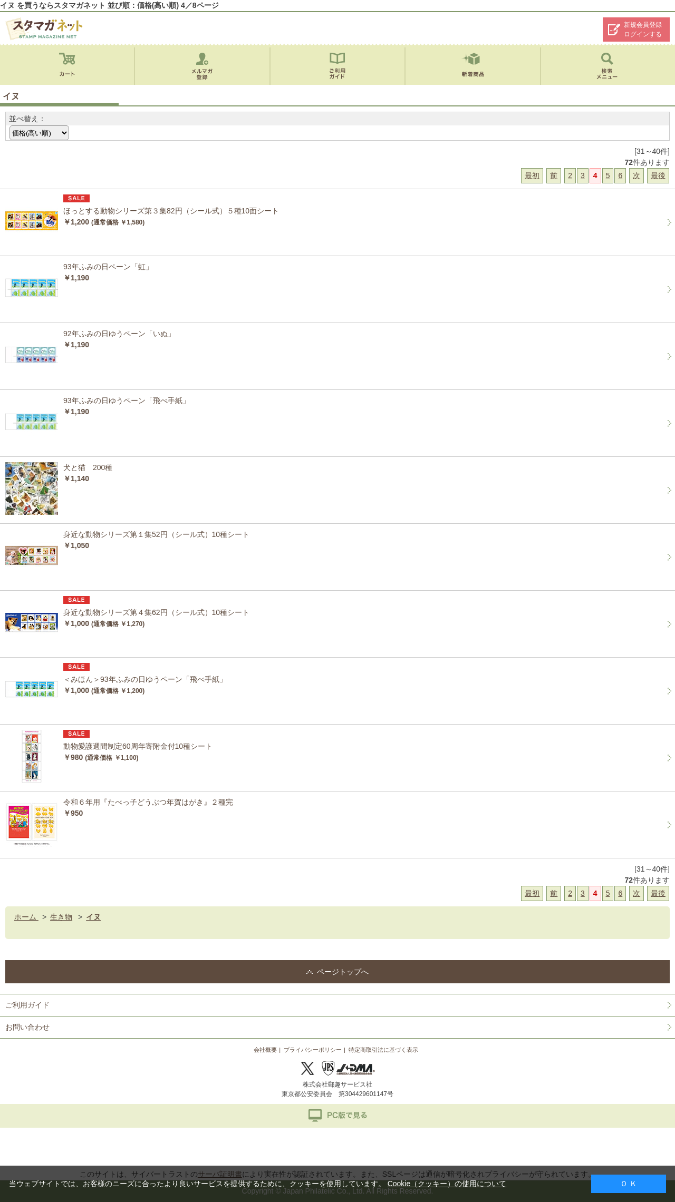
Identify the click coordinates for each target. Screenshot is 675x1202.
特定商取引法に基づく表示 (383, 1050)
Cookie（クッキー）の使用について (447, 1183)
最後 (658, 175)
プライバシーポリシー (313, 1050)
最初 (532, 175)
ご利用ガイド (27, 1005)
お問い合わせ (27, 1027)
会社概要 (265, 1050)
